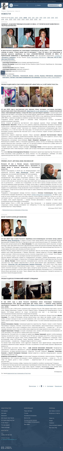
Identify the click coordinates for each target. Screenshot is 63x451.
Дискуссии (27, 418)
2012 (37, 17)
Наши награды (5, 427)
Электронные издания (55, 425)
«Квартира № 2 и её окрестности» (37, 111)
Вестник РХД (53, 427)
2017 (56, 17)
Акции (51, 420)
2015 (48, 17)
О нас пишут (4, 422)
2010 (29, 17)
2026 (35, 19)
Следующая (50, 386)
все (40, 19)
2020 (10, 19)
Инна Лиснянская (22, 172)
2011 (33, 17)
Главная (3, 11)
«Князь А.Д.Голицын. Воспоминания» (42, 305)
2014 (44, 17)
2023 (23, 19)
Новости (17, 11)
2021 (14, 19)
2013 (41, 17)
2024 (27, 19)
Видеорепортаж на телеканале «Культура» (15, 210)
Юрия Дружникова (14, 240)
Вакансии (4, 415)
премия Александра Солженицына (42, 194)
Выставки (27, 424)
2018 (2, 19)
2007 (16, 17)
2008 (20, 17)
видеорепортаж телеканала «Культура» (19, 373)
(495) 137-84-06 (6, 435)
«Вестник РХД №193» (7, 59)
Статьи (26, 413)
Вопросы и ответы (54, 413)
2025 (31, 19)
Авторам (3, 413)
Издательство (10, 11)
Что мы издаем (5, 425)
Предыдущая (32, 386)
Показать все (58, 386)
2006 (12, 17)
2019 (6, 19)
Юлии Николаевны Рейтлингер (36, 57)
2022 (18, 19)
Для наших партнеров (7, 418)
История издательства (7, 420)
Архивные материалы (30, 415)
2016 (52, 17)
